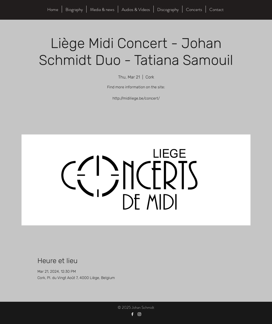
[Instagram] (139, 314)
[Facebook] (132, 314)
